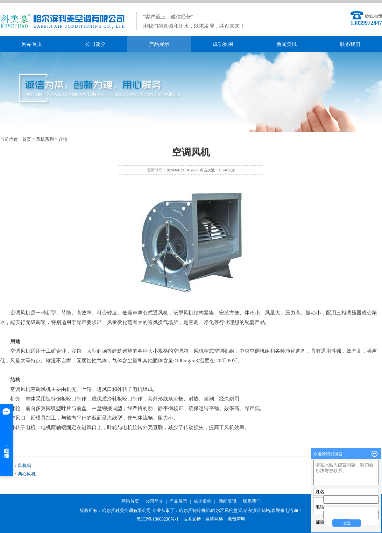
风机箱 (24, 465)
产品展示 (159, 44)
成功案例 (223, 44)
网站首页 (32, 44)
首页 (26, 139)
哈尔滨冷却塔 (257, 510)
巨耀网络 (214, 519)
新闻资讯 (286, 44)
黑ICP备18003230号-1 (157, 519)
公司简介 (95, 44)
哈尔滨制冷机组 (194, 510)
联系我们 (350, 44)
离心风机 (27, 474)
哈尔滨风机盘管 (226, 510)
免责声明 (236, 519)
